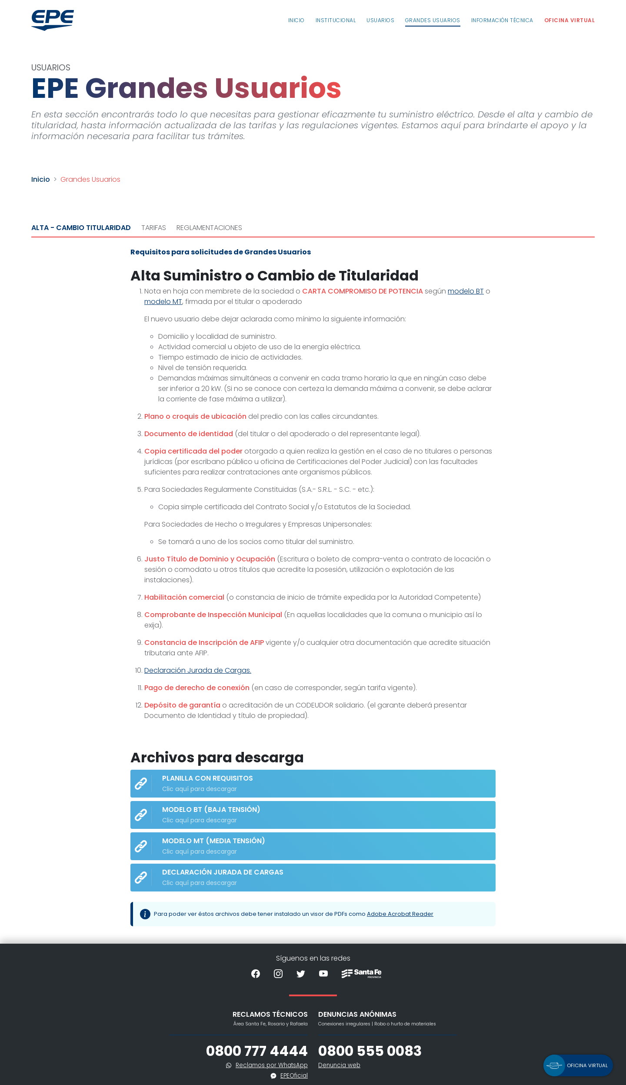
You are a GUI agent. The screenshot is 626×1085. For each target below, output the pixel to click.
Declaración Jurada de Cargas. (197, 670)
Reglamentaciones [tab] (209, 228)
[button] (578, 1065)
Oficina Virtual (569, 20)
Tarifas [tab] (153, 228)
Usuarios (380, 20)
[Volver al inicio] (52, 20)
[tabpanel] (313, 590)
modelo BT (466, 291)
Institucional (336, 20)
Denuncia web (339, 1065)
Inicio (296, 20)
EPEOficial (294, 1076)
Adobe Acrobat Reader (400, 914)
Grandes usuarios (432, 20)
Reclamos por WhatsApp (272, 1065)
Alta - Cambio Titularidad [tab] (81, 228)
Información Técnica (502, 20)
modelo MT (163, 302)
